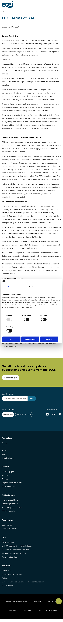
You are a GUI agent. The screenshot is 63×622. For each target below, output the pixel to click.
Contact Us (37, 604)
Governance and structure (12, 577)
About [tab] (52, 292)
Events (4, 539)
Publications (7, 440)
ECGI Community (8, 513)
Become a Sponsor (24, 416)
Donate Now (8, 416)
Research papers (8, 473)
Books (4, 452)
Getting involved (8, 497)
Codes (4, 445)
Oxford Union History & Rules (16, 604)
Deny (12, 333)
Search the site (7, 395)
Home (4, 11)
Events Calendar (8, 544)
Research (5, 468)
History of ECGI (7, 573)
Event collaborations (10, 559)
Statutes (5, 581)
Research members (9, 531)
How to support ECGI (10, 502)
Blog (3, 448)
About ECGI (6, 568)
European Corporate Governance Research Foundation (23, 584)
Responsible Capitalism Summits (14, 556)
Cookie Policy (28, 613)
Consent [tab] (11, 292)
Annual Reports (8, 588)
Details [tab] (31, 292)
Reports (5, 477)
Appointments (7, 522)
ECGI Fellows (7, 527)
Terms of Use (11, 613)
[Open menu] (58, 5)
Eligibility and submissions (12, 485)
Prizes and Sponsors (9, 488)
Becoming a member (10, 506)
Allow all (51, 333)
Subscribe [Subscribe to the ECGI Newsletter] (11, 378)
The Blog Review (8, 460)
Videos (4, 456)
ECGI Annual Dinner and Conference (15, 552)
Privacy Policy (53, 604)
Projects (5, 481)
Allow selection (31, 333)
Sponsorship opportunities (12, 509)
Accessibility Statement (48, 613)
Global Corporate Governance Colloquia (17, 548)
